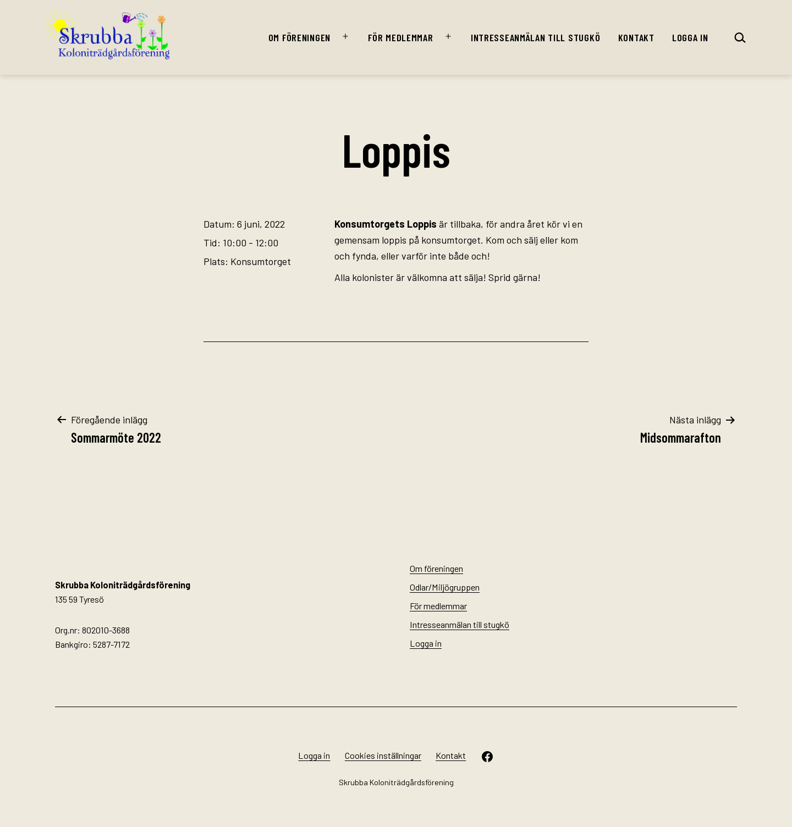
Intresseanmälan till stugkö (535, 37)
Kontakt (636, 37)
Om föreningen (299, 37)
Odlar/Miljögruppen (445, 587)
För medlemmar (400, 37)
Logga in (690, 37)
